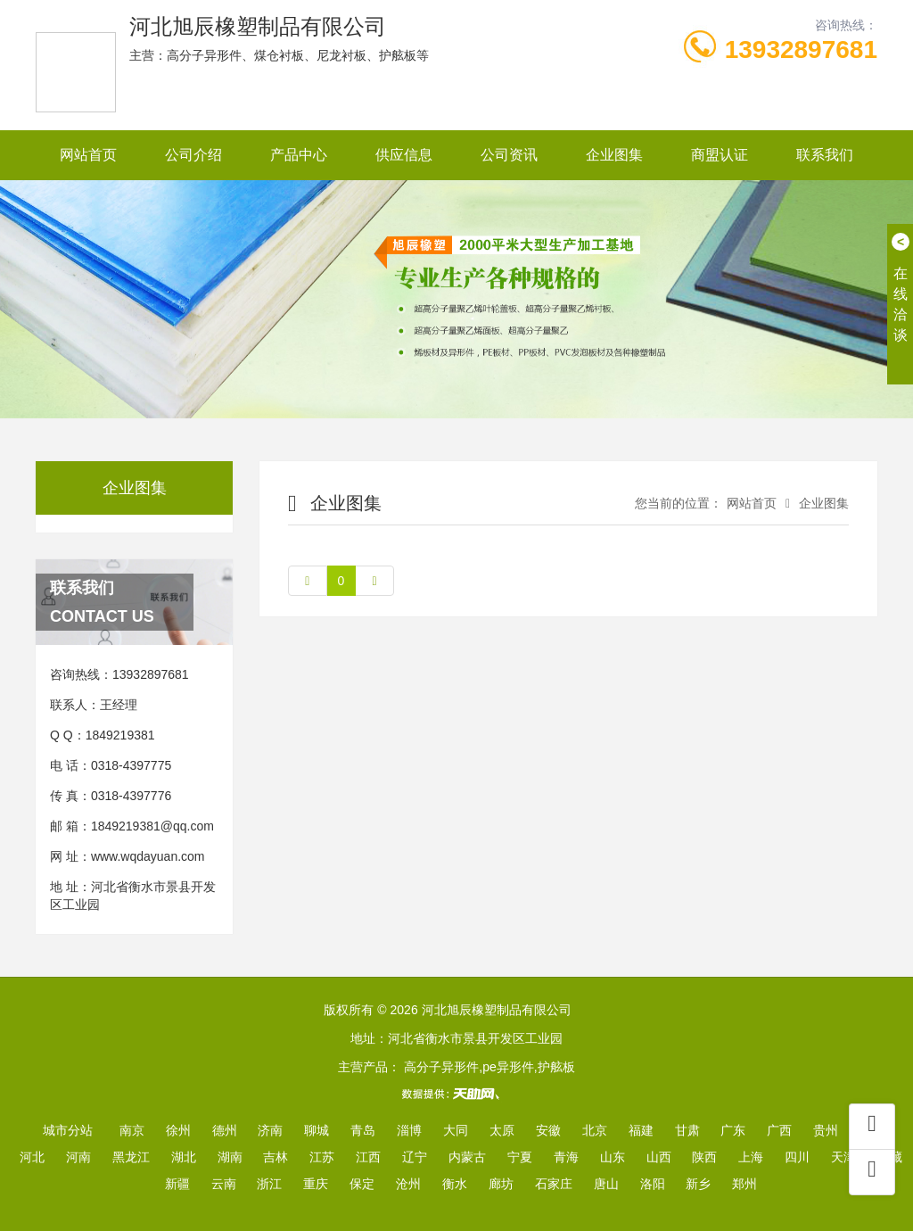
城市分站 (68, 1130)
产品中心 (298, 154)
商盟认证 (719, 154)
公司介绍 (193, 154)
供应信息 (403, 154)
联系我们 (824, 154)
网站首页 (88, 154)
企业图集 (614, 154)
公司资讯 (509, 154)
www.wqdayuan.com (148, 856)
